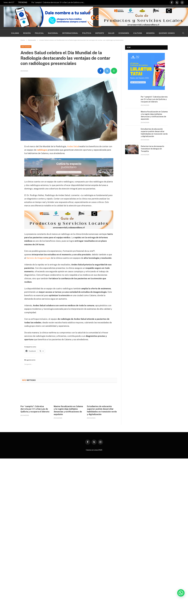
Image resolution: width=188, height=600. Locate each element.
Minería (150, 33)
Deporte (99, 33)
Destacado (26, 46)
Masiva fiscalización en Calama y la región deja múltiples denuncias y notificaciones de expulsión (68, 410)
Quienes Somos (167, 33)
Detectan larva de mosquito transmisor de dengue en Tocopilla (152, 148)
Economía (124, 33)
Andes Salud (73, 146)
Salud (111, 33)
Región (27, 33)
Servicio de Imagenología (38, 258)
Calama (15, 33)
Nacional (53, 33)
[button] (181, 593)
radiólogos (42, 150)
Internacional (70, 33)
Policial (39, 33)
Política (86, 33)
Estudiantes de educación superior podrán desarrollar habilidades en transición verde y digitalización (102, 410)
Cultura (137, 33)
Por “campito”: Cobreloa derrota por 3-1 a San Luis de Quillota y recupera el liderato (59, 2)
